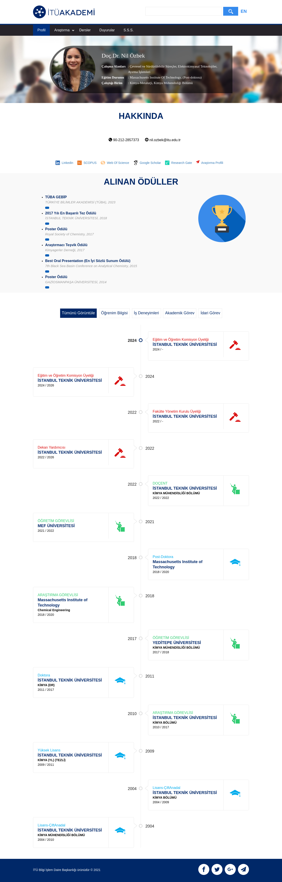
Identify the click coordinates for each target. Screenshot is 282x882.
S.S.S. (129, 30)
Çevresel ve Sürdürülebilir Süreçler (153, 66)
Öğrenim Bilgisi (114, 313)
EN (244, 11)
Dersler (85, 30)
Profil (41, 30)
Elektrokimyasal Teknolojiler (196, 66)
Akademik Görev (179, 313)
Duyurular (107, 30)
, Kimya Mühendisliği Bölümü (172, 83)
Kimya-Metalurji (141, 83)
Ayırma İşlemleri (139, 72)
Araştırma (64, 30)
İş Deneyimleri (146, 313)
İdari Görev (210, 313)
